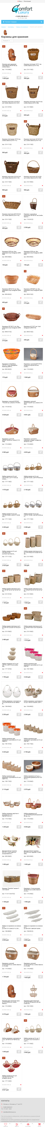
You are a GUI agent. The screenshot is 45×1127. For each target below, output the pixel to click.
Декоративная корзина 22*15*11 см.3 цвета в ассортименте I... (9, 852)
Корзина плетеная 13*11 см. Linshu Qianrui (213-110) (33, 64)
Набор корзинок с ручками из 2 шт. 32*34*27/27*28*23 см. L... (11, 1039)
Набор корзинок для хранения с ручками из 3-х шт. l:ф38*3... (11, 740)
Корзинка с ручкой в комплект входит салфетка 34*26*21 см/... (32, 440)
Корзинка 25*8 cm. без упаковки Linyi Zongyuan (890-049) (33, 253)
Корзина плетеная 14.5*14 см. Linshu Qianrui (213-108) (33, 102)
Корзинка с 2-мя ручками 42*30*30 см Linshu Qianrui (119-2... (32, 890)
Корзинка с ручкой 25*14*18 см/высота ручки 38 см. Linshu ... (33, 365)
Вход (20, 1)
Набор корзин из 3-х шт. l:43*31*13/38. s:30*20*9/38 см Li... (33, 515)
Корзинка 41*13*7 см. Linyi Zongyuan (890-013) (32, 327)
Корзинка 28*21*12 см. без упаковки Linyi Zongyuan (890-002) (11, 290)
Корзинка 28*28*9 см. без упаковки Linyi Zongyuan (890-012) (33, 290)
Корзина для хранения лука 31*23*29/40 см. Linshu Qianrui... (11, 1002)
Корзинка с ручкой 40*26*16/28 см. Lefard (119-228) (11, 440)
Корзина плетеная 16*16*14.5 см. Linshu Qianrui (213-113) (33, 139)
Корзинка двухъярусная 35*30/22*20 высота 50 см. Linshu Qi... (32, 1002)
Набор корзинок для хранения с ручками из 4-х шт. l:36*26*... (33, 740)
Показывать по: (6, 40)
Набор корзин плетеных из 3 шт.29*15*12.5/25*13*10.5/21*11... (11, 627)
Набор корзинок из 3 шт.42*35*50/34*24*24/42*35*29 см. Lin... (33, 815)
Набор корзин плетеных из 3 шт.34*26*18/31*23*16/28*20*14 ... (33, 627)
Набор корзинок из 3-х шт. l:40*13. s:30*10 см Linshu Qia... (10, 665)
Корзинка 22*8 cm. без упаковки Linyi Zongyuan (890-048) (11, 253)
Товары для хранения (22, 26)
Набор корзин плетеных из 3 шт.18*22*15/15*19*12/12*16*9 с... (33, 590)
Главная (3, 26)
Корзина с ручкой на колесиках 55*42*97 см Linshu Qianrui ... (33, 215)
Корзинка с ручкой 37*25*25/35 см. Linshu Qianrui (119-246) (11, 965)
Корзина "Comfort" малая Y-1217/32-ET (10, 889)
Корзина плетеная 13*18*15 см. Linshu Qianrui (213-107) (11, 102)
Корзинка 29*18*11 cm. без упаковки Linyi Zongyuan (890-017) (11, 328)
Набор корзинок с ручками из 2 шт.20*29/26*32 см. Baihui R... (11, 702)
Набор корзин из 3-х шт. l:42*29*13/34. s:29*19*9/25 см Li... (33, 477)
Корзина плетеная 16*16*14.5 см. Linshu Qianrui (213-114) (11, 177)
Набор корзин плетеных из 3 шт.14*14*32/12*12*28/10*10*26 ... (33, 552)
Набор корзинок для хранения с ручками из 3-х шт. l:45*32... (33, 665)
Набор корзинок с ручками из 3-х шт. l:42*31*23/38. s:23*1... (33, 701)
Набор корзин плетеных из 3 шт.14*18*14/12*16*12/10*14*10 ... (11, 590)
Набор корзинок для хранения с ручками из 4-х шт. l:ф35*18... (11, 777)
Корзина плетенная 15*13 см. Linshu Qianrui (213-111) (11, 139)
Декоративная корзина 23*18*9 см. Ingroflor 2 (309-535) (32, 852)
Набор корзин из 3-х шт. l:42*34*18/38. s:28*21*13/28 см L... (11, 515)
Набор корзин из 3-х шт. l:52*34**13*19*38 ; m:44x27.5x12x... (9, 1077)
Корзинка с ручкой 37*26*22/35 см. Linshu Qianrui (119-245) (33, 965)
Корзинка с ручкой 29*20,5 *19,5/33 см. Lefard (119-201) (11, 402)
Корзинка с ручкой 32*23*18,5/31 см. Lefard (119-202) (33, 403)
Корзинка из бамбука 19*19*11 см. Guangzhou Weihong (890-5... (9, 365)
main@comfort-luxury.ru (9, 1112)
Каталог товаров (9, 22)
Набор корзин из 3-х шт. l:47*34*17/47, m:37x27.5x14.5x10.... (9, 552)
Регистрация (27, 1)
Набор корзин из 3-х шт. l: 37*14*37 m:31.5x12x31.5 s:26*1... (32, 1039)
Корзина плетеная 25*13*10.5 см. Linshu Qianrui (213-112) (11, 214)
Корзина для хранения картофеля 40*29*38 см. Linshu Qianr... (9, 65)
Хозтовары (11, 26)
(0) (6, 73)
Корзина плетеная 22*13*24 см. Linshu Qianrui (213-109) (32, 177)
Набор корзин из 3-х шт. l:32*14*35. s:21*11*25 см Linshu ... (10, 477)
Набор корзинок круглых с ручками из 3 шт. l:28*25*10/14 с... (10, 815)
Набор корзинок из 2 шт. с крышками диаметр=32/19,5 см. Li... (33, 777)
